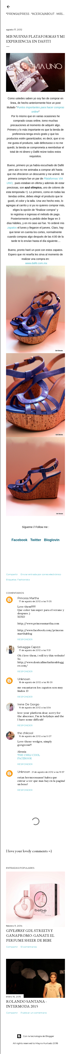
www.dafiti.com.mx (36, 263)
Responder (25, 639)
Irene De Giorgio (28, 704)
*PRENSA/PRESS (17, 14)
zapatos (12, 227)
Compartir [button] (12, 574)
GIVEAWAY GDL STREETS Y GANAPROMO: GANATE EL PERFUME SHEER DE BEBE (30, 935)
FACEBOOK (24, 758)
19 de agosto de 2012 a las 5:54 (35, 707)
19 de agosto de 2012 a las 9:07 (35, 736)
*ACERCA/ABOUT (42, 14)
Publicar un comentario (34, 1012)
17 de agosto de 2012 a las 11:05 (35, 601)
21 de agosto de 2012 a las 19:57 (48, 772)
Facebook (19, 540)
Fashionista (23, 579)
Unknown (23, 679)
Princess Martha (28, 598)
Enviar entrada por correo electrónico (41, 574)
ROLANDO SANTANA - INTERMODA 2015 (26, 1004)
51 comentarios (29, 946)
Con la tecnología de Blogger (35, 1036)
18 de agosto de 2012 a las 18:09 (36, 682)
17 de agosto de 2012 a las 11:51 (35, 650)
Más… (60, 14)
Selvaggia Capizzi (28, 647)
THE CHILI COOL (28, 755)
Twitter (35, 540)
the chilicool (25, 733)
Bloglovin (51, 540)
